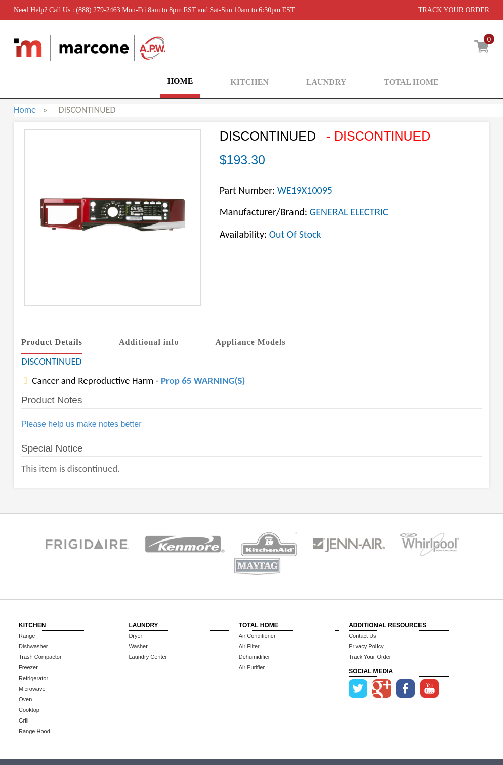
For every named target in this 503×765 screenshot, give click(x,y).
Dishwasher (33, 646)
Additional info (149, 342)
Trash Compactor (40, 657)
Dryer (135, 636)
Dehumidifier (254, 657)
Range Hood (34, 731)
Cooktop (29, 710)
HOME (180, 81)
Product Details (51, 342)
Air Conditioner (257, 636)
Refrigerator (33, 678)
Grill (24, 720)
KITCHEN (249, 82)
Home (25, 109)
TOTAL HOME (411, 82)
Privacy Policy (366, 646)
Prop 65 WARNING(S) (203, 380)
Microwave (32, 689)
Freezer (28, 667)
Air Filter (249, 646)
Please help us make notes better (81, 424)
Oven (25, 699)
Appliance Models (251, 342)
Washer (138, 646)
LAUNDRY (326, 82)
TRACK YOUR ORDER (453, 10)
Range (27, 636)
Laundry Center (148, 657)
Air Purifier (252, 667)
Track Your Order (370, 657)
